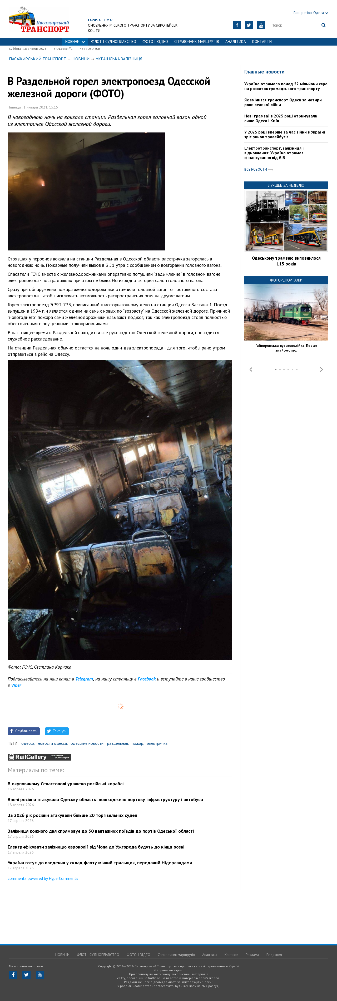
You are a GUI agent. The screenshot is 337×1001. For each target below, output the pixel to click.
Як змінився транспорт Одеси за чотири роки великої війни (283, 102)
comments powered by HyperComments (43, 878)
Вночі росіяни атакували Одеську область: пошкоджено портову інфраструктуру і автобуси (105, 799)
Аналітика (235, 41)
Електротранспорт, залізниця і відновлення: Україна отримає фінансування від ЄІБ (274, 152)
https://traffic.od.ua (53, 19)
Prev (251, 369)
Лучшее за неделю (286, 185)
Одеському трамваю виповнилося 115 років (286, 261)
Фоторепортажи (286, 280)
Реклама (252, 954)
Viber (16, 685)
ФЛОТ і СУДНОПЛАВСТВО (113, 41)
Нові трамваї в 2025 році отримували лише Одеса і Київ (280, 118)
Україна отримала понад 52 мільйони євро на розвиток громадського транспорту (286, 86)
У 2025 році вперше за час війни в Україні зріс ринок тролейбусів (284, 134)
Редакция (274, 954)
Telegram (84, 679)
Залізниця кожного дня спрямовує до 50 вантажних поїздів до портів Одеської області (101, 831)
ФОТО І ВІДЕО (155, 41)
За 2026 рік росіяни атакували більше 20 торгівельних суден (72, 815)
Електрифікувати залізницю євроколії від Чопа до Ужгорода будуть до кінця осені (96, 847)
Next (321, 369)
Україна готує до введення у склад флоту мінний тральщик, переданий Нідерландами (100, 863)
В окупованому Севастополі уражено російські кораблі (65, 784)
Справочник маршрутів (196, 41)
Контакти (262, 41)
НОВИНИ (75, 41)
